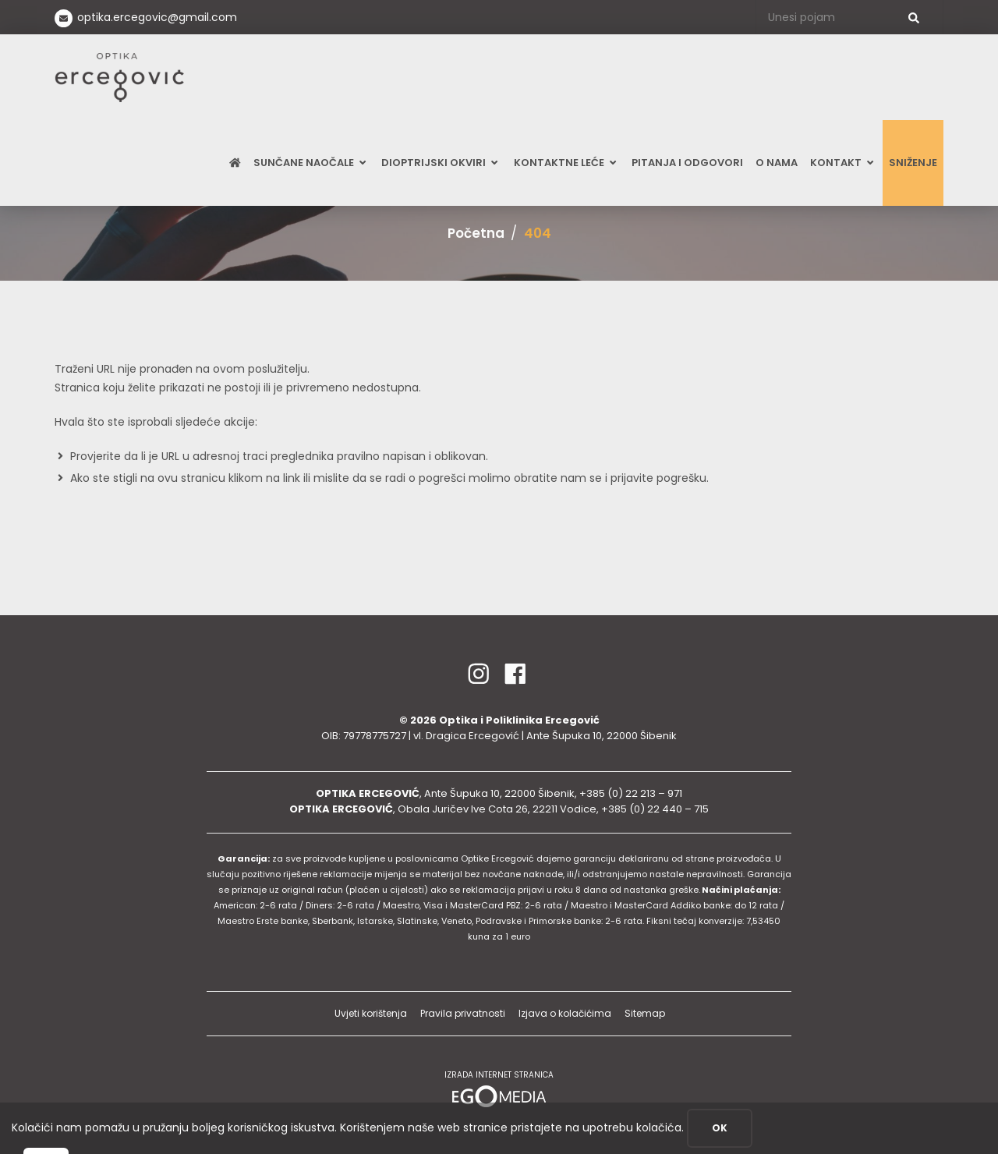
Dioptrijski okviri (441, 162)
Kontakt (843, 162)
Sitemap (645, 1013)
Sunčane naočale (311, 162)
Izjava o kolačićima (564, 1013)
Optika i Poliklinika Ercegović (519, 720)
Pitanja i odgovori (687, 162)
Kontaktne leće (566, 162)
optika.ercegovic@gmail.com (157, 17)
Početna (476, 233)
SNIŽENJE (913, 162)
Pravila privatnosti (462, 1013)
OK (719, 1128)
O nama (777, 162)
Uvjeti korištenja (370, 1013)
